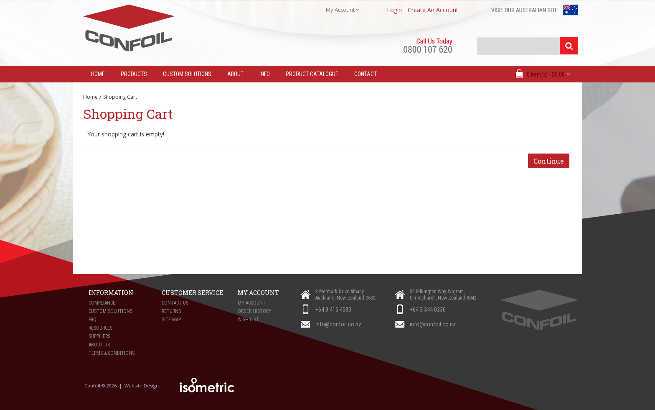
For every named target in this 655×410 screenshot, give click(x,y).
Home (90, 96)
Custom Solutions (187, 74)
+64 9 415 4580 (333, 309)
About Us (99, 345)
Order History (255, 311)
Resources (100, 328)
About (235, 74)
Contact (365, 74)
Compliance (102, 303)
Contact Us (175, 303)
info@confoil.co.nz (338, 324)
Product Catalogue (312, 74)
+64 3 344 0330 (428, 309)
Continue (548, 160)
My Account (252, 303)
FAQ (92, 320)
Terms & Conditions (112, 353)
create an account (433, 10)
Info (264, 74)
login (394, 10)
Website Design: (142, 385)
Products (134, 74)
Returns (171, 311)
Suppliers (99, 336)
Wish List (248, 320)
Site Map (171, 320)
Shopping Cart (120, 96)
